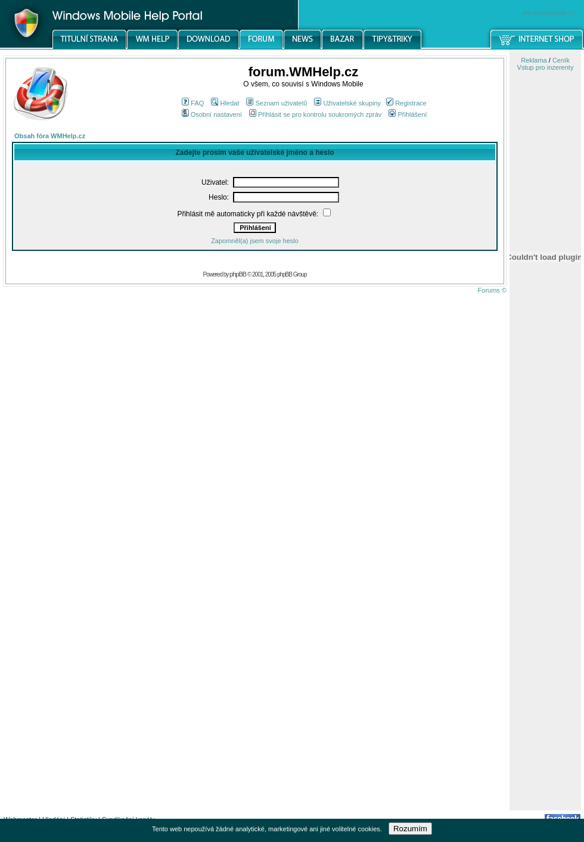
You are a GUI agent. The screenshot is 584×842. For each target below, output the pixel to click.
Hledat (225, 103)
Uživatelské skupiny (347, 103)
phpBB (237, 274)
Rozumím (410, 828)
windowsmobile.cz (549, 12)
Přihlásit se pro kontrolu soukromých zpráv (315, 114)
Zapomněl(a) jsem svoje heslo (255, 240)
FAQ (193, 103)
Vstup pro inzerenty (545, 67)
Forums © (492, 290)
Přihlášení (408, 114)
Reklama (533, 60)
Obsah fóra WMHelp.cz (49, 135)
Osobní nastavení (212, 114)
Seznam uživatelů (276, 103)
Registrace (406, 103)
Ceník (561, 60)
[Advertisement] (545, 621)
